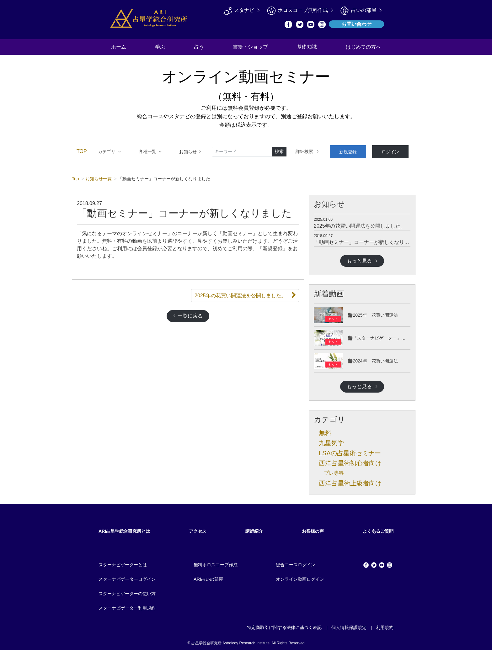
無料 (325, 430)
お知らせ (190, 150)
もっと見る (362, 258)
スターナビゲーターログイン (127, 576)
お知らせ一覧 (98, 176)
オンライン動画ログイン (300, 576)
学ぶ (160, 47)
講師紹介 (254, 528)
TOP (82, 150)
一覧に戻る (188, 313)
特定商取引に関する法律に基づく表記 (284, 625)
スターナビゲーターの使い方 (127, 591)
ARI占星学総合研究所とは (124, 528)
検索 (279, 150)
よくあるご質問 (378, 528)
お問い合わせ (356, 24)
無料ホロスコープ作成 (216, 562)
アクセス (197, 528)
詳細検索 (307, 150)
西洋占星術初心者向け (350, 460)
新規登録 (345, 150)
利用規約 (384, 625)
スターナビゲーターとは (123, 562)
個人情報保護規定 (348, 625)
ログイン (382, 150)
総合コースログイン (295, 562)
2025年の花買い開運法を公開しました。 (359, 223)
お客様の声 (313, 528)
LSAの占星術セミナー (350, 450)
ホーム (118, 47)
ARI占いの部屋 (208, 576)
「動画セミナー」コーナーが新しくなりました (366, 240)
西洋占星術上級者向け (350, 481)
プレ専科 (334, 470)
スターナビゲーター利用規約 (127, 605)
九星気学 (331, 440)
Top (75, 176)
